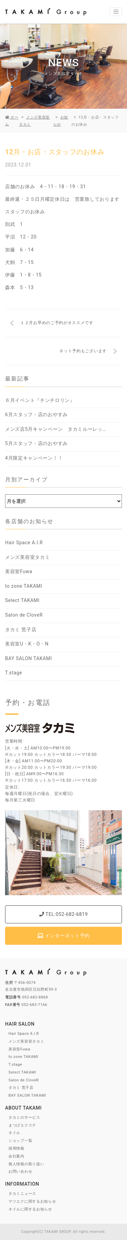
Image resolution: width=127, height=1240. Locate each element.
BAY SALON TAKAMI (28, 658)
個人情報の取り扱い (26, 1164)
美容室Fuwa (18, 571)
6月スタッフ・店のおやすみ (36, 414)
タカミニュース (22, 1193)
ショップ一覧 (20, 1140)
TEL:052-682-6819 (63, 914)
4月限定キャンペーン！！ (34, 458)
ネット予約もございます (83, 351)
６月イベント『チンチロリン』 (40, 400)
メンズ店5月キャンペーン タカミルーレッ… (55, 429)
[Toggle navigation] (116, 11)
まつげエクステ (22, 1125)
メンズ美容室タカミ (27, 557)
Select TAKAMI (22, 600)
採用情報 (16, 1148)
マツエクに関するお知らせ (32, 1201)
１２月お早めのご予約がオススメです (56, 322)
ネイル (14, 1133)
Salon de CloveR (24, 615)
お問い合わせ (20, 1171)
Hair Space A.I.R (24, 542)
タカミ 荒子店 (20, 629)
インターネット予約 (63, 935)
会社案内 (16, 1156)
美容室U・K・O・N (26, 643)
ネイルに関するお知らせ (30, 1209)
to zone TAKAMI (23, 586)
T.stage (13, 672)
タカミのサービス (24, 1117)
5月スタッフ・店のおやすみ (36, 443)
